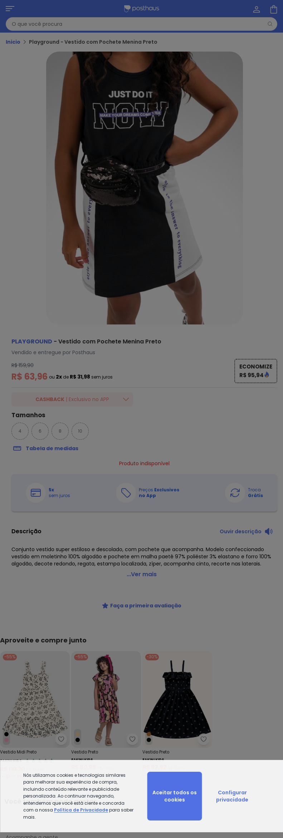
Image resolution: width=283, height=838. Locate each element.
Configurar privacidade (232, 796)
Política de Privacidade (81, 810)
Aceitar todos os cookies (174, 796)
